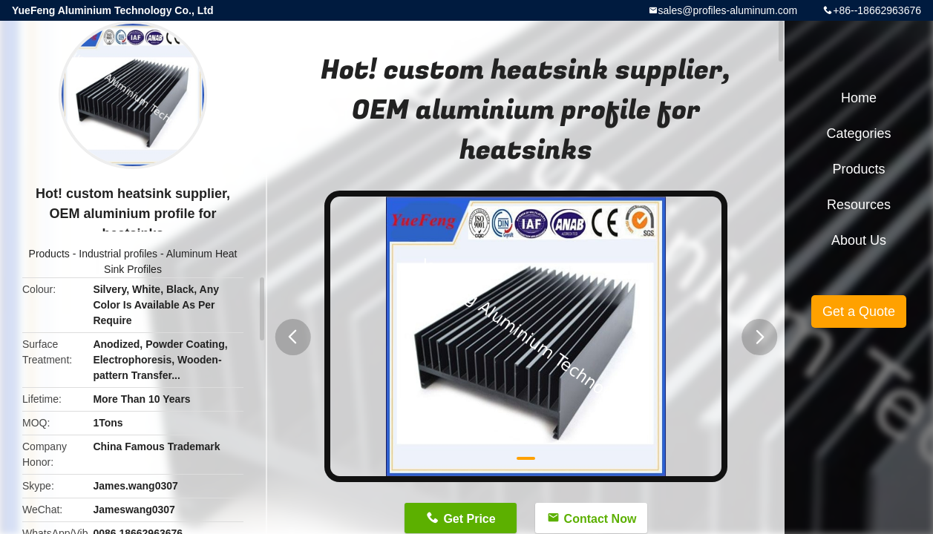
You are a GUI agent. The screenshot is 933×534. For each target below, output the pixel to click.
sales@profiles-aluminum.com (728, 10)
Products (49, 254)
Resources (859, 204)
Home (859, 97)
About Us (858, 240)
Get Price (469, 518)
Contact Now (600, 518)
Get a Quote (858, 311)
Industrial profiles (118, 254)
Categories (858, 133)
